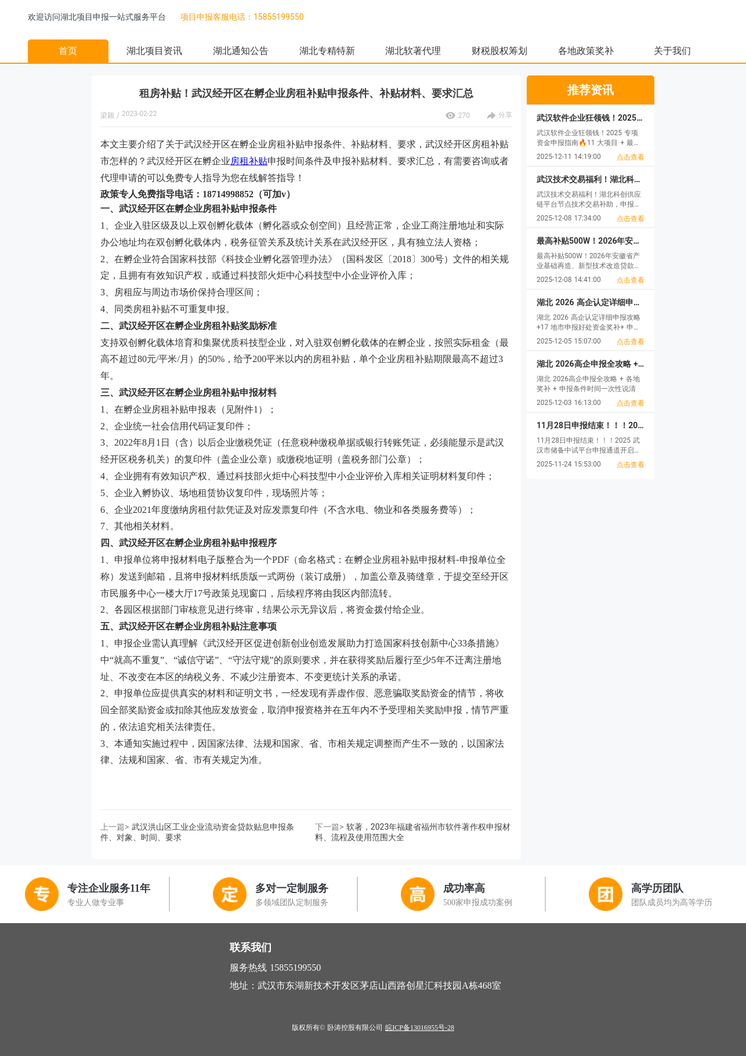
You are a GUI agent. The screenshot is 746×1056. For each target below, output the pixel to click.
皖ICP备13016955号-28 (419, 1028)
